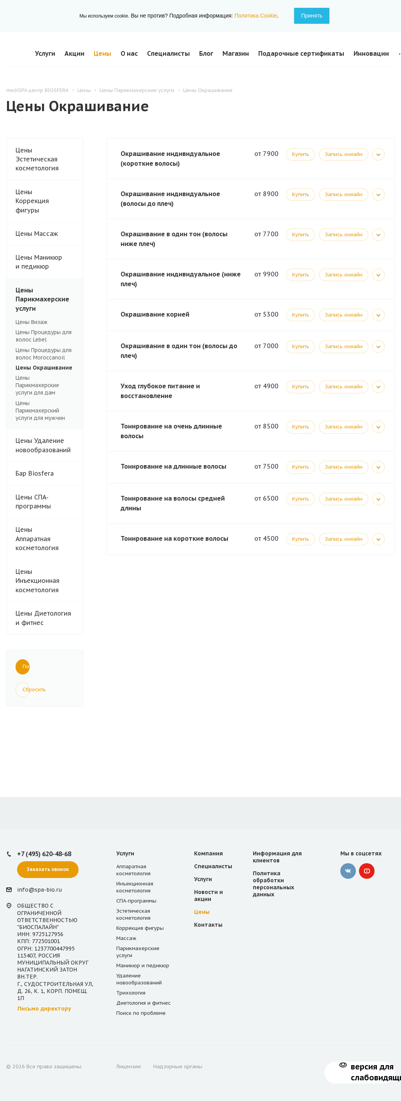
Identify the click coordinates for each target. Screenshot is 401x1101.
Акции (74, 53)
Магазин (235, 53)
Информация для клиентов (277, 857)
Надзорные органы (177, 1066)
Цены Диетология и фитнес (43, 617)
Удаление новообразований (139, 979)
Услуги (45, 53)
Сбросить (26, 689)
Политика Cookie (256, 15)
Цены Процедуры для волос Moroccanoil (44, 354)
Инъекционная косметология (134, 887)
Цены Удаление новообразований (43, 445)
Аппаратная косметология (133, 870)
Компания (208, 853)
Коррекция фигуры (140, 928)
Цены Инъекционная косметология (49, 581)
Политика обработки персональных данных (273, 884)
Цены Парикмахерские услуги (49, 299)
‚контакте (348, 871)
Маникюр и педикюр (142, 965)
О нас (129, 53)
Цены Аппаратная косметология (49, 538)
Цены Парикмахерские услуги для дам (37, 385)
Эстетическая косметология (133, 914)
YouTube (367, 871)
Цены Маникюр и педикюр (49, 262)
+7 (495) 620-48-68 (44, 854)
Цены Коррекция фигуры (49, 201)
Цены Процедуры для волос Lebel (44, 336)
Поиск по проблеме (141, 1013)
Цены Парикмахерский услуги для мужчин (40, 410)
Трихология (130, 992)
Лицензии (128, 1066)
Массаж (126, 938)
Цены (102, 53)
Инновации (371, 53)
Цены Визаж (31, 322)
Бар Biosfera (49, 473)
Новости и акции (208, 896)
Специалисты (168, 53)
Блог (206, 53)
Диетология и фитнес (143, 1003)
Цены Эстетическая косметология (49, 159)
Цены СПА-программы (49, 502)
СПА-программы (136, 900)
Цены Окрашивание (44, 367)
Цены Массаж (49, 233)
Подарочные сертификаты (301, 53)
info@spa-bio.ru (39, 889)
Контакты (208, 924)
